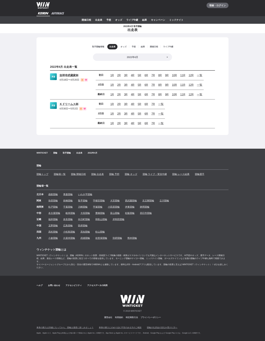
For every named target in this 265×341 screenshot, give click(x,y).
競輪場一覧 (60, 174)
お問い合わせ (54, 285)
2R (119, 75)
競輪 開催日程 (78, 174)
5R (139, 75)
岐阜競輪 (70, 213)
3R (125, 75)
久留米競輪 (69, 238)
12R (191, 75)
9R (166, 75)
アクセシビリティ (74, 285)
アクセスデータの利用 (97, 285)
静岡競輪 (144, 206)
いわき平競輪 (85, 194)
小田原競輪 (114, 206)
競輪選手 (199, 174)
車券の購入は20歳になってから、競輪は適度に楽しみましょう (65, 327)
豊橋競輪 (100, 213)
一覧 (199, 75)
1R (112, 75)
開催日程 (86, 20)
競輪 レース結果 (180, 174)
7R (153, 75)
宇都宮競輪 (99, 200)
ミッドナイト (176, 20)
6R (146, 75)
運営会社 (108, 317)
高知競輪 (85, 231)
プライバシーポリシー (151, 317)
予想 (108, 20)
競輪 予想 (114, 174)
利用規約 (119, 317)
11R (182, 75)
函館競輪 (53, 194)
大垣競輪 (85, 213)
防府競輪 (83, 225)
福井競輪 (53, 219)
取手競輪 (83, 200)
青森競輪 (68, 194)
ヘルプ (40, 285)
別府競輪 (117, 238)
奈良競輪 (68, 219)
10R (174, 75)
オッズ (118, 20)
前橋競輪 (68, 200)
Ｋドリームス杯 (68, 104)
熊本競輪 (132, 238)
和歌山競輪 (101, 219)
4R (132, 75)
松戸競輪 (53, 206)
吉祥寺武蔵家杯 (68, 75)
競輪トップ (42, 174)
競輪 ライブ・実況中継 (155, 174)
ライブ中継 (132, 20)
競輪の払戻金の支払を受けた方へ (162, 327)
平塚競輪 (97, 206)
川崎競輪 (83, 206)
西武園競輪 (131, 200)
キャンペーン (158, 20)
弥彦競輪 (53, 200)
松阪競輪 (130, 213)
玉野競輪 (53, 225)
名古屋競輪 (54, 213)
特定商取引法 (132, 317)
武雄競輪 (85, 238)
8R (160, 75)
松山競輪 (100, 231)
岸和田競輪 (118, 219)
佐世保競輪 (101, 238)
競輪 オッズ (131, 174)
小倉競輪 (53, 238)
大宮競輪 (115, 200)
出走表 (98, 20)
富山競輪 (115, 213)
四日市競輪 (146, 213)
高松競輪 (53, 231)
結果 (144, 20)
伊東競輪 (130, 206)
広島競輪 (68, 225)
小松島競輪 (69, 231)
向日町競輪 (84, 219)
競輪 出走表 (97, 174)
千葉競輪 (68, 206)
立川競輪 (164, 200)
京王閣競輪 (148, 200)
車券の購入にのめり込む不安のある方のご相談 (120, 327)
